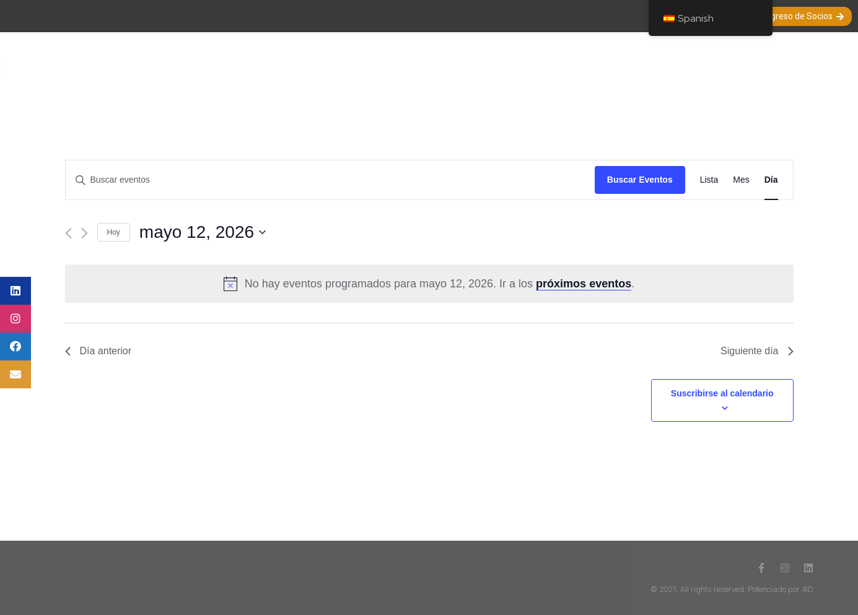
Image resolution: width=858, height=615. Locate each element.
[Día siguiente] (84, 233)
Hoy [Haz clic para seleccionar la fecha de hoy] (113, 232)
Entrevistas (524, 66)
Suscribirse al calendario (722, 393)
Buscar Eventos (640, 180)
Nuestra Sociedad (260, 66)
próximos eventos (583, 283)
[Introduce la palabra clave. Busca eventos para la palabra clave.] (330, 179)
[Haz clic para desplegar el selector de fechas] (466, 232)
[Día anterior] (68, 233)
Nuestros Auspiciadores (742, 66)
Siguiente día (756, 351)
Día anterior (98, 351)
